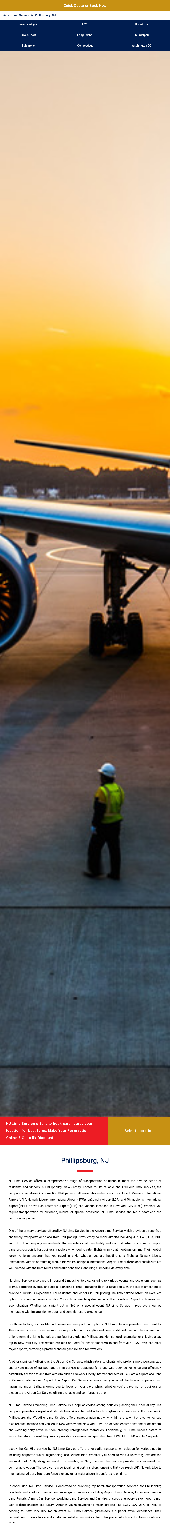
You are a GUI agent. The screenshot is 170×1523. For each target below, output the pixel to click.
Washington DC (141, 45)
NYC (85, 24)
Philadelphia (142, 35)
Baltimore (28, 45)
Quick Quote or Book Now (85, 5)
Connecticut (85, 45)
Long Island (85, 35)
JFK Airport (141, 24)
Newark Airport (28, 24)
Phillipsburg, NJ (45, 15)
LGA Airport (28, 35)
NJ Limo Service (18, 15)
